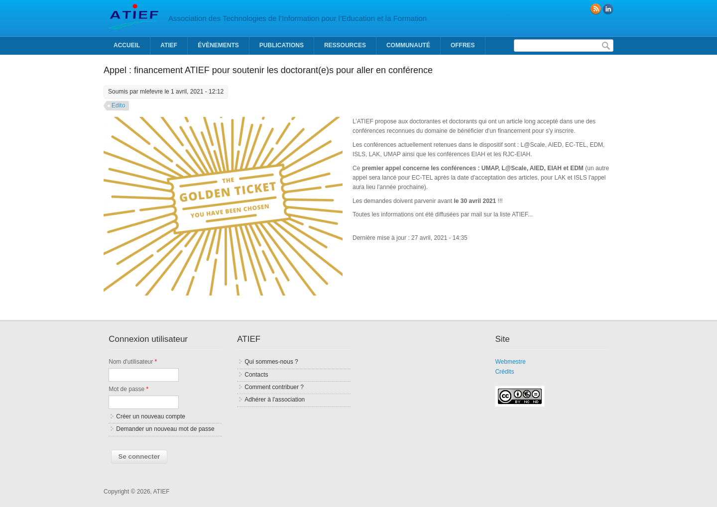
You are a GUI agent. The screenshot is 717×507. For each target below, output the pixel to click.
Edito (118, 105)
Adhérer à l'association (274, 399)
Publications (281, 45)
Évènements (218, 45)
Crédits (504, 371)
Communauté (408, 45)
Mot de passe (128, 389)
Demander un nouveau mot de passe (165, 428)
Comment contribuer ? (274, 387)
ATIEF (168, 45)
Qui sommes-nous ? (271, 361)
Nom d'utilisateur (133, 361)
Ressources (345, 45)
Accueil (127, 45)
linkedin (607, 8)
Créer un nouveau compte (150, 416)
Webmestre (510, 361)
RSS (595, 8)
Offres (463, 45)
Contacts (256, 374)
